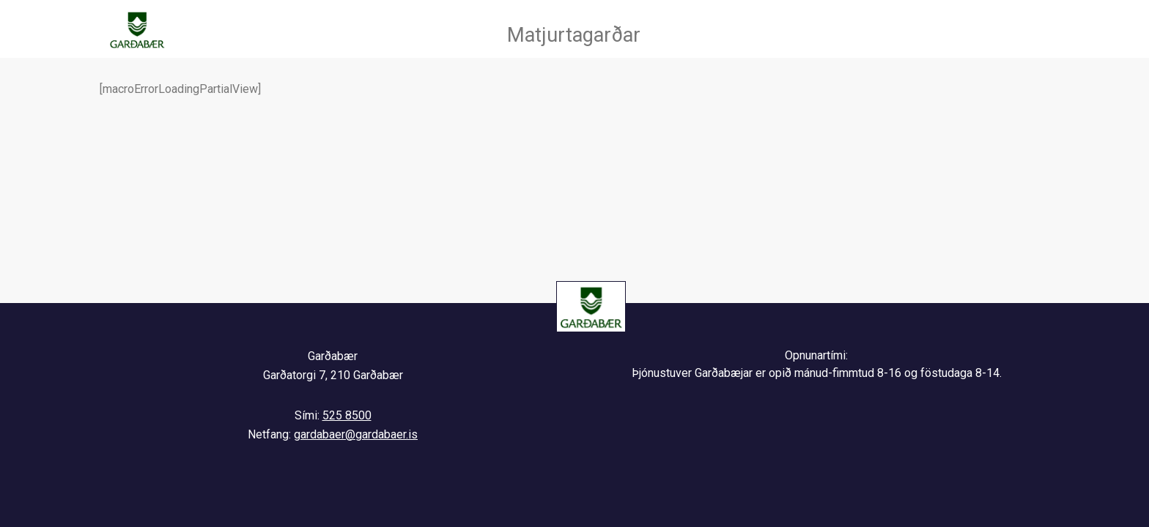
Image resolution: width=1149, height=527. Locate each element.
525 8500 (347, 415)
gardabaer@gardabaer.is (356, 434)
